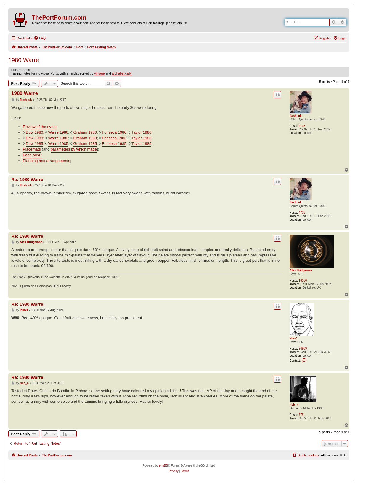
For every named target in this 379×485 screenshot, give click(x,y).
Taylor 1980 (141, 132)
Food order (32, 155)
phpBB (163, 465)
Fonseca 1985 (114, 143)
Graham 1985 (85, 143)
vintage (99, 73)
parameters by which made (74, 149)
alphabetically (122, 73)
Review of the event (40, 127)
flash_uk (296, 115)
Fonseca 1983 (114, 138)
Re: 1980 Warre (27, 179)
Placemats (32, 149)
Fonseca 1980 (114, 132)
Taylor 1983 (141, 138)
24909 (303, 348)
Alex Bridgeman (301, 270)
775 (301, 414)
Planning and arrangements (46, 161)
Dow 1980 (34, 132)
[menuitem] (40, 38)
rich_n (294, 404)
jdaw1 (294, 338)
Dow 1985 (34, 143)
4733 (302, 125)
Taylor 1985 (141, 143)
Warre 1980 (58, 132)
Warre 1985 (58, 143)
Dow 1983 (34, 138)
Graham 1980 (85, 132)
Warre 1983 (58, 138)
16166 (303, 280)
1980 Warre (23, 60)
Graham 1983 (85, 138)
